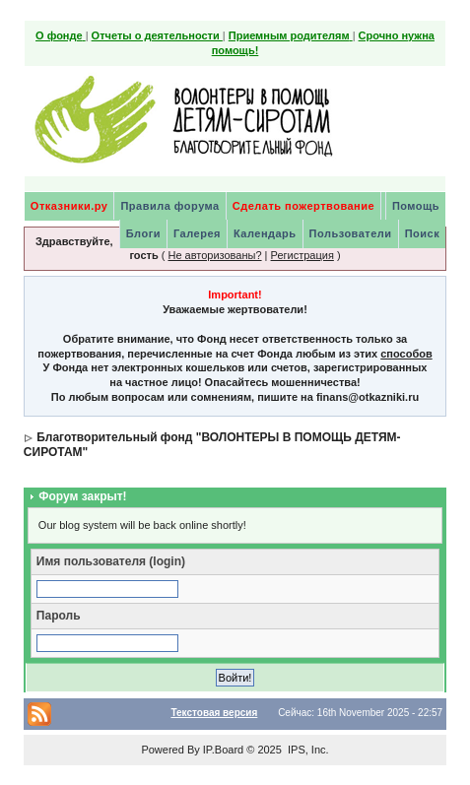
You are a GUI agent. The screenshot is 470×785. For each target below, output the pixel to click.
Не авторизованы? (214, 255)
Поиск (422, 233)
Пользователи (350, 233)
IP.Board (223, 749)
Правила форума (169, 206)
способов (406, 354)
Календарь (265, 233)
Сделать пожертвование (303, 206)
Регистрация (302, 255)
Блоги (143, 233)
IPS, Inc (307, 749)
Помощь (415, 206)
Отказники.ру (69, 206)
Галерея (197, 233)
